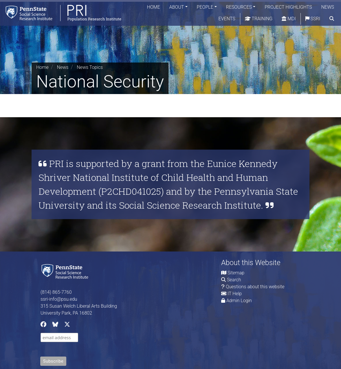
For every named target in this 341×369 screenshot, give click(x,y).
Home (153, 7)
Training (259, 18)
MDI (289, 18)
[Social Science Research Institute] (66, 270)
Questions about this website (255, 286)
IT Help (235, 293)
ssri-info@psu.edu (59, 299)
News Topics (90, 67)
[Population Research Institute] (60, 13)
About (176, 7)
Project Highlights (288, 7)
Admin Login (239, 300)
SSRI (312, 18)
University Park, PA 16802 (66, 313)
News (327, 7)
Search (234, 279)
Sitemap (236, 273)
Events (227, 18)
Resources (239, 7)
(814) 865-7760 (56, 292)
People (205, 7)
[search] (332, 19)
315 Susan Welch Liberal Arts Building (79, 306)
